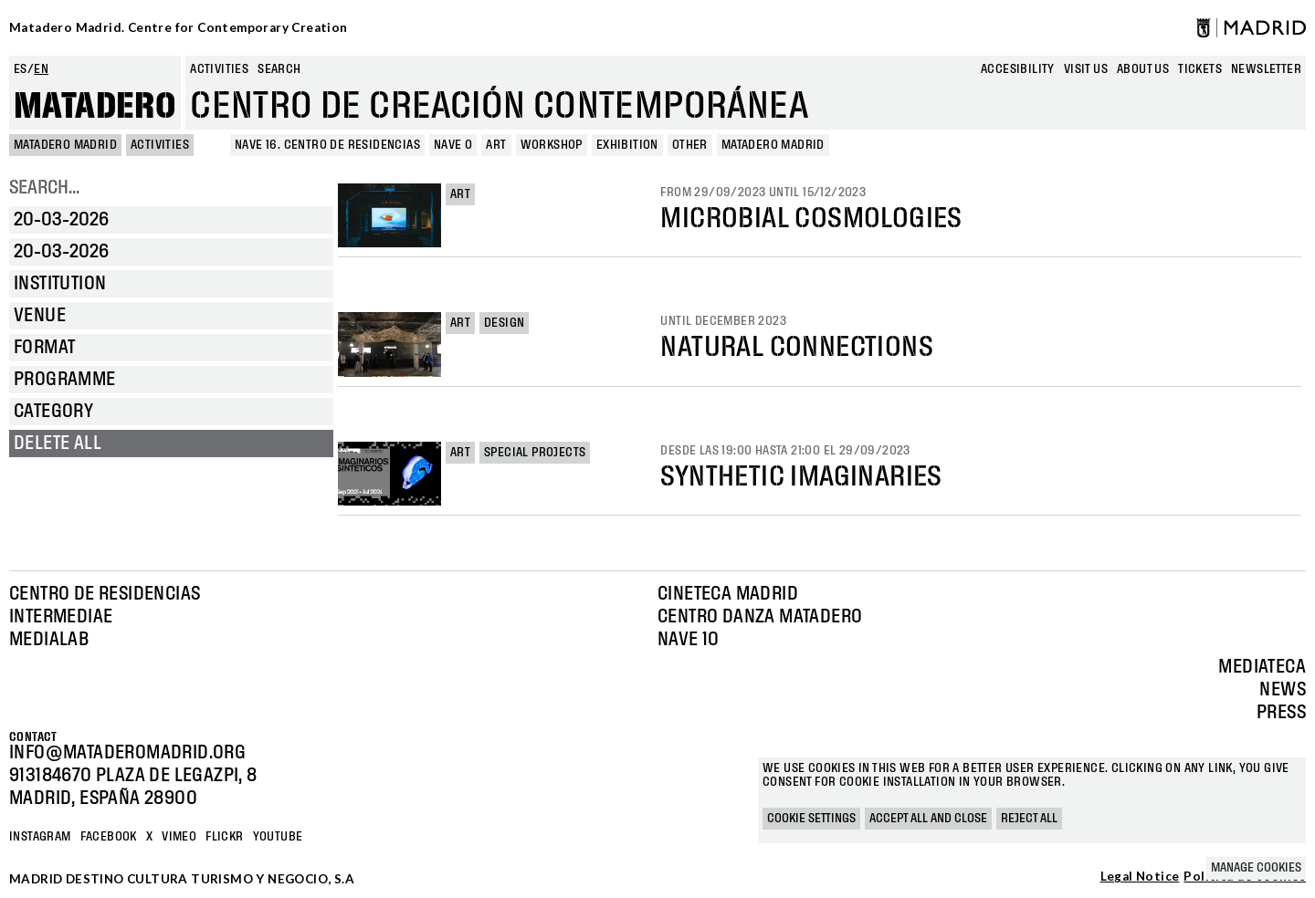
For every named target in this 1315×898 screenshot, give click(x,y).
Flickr (224, 836)
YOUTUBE (278, 836)
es (20, 69)
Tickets (1200, 69)
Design (504, 323)
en (41, 69)
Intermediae (60, 617)
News (1282, 690)
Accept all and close (928, 818)
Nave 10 (689, 640)
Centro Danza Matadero (760, 617)
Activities (219, 69)
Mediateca (1262, 667)
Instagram (40, 836)
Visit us (1086, 69)
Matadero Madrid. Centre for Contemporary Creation (178, 27)
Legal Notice (1140, 877)
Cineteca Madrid (728, 594)
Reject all (1029, 818)
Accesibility (1018, 69)
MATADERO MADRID (65, 145)
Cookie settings (811, 818)
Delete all (57, 443)
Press (1281, 713)
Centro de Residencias (104, 594)
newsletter (1266, 69)
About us (1143, 69)
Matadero (95, 107)
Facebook (108, 836)
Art (460, 194)
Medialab (49, 640)
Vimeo (179, 836)
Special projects (534, 452)
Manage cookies (1256, 867)
